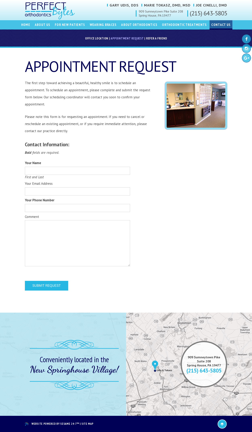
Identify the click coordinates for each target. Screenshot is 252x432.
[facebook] (246, 39)
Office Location (96, 38)
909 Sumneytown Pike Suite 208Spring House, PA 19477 (161, 13)
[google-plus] (246, 58)
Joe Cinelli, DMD (211, 5)
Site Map (87, 423)
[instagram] (246, 48)
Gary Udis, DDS (124, 5)
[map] (126, 364)
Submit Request (46, 285)
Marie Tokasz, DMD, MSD (167, 5)
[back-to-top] (222, 424)
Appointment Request (127, 38)
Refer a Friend (156, 38)
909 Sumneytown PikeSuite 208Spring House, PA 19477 (204, 361)
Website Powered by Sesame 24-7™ (52, 424)
